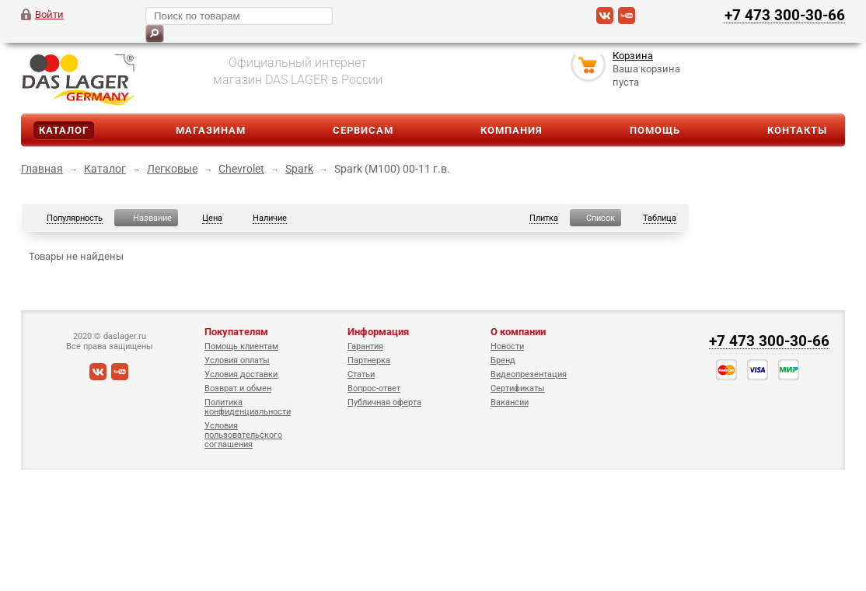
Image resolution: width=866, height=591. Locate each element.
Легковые (172, 169)
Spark (299, 169)
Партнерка (368, 360)
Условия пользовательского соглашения (243, 435)
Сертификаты (518, 388)
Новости (507, 346)
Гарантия (365, 346)
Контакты (797, 130)
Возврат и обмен (237, 388)
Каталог (64, 130)
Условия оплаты (237, 360)
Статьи (361, 374)
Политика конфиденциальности (247, 407)
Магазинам (211, 130)
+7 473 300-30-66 (785, 14)
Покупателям (236, 331)
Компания (511, 130)
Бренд (503, 360)
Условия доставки (241, 374)
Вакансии (510, 402)
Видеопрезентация (529, 374)
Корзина (633, 57)
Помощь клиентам (241, 346)
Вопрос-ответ (373, 388)
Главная (42, 169)
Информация (378, 331)
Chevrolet (241, 169)
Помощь (655, 130)
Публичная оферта (384, 402)
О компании (518, 331)
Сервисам (363, 130)
